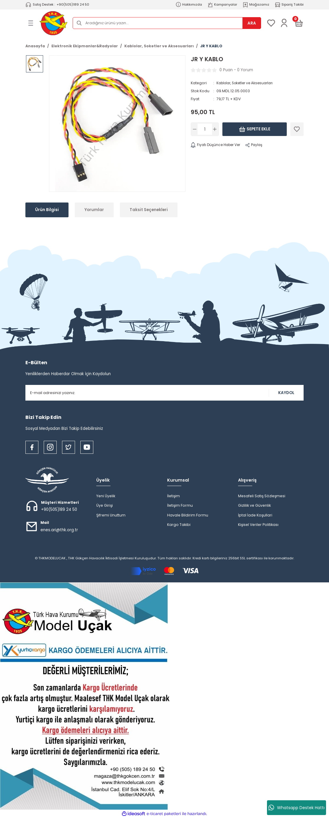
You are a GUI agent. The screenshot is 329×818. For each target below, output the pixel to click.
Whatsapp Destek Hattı (296, 807)
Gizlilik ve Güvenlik (254, 505)
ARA (251, 23)
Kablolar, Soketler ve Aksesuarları (247, 82)
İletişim (173, 495)
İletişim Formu (180, 505)
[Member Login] (284, 23)
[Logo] (53, 23)
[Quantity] (205, 129)
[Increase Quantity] (215, 129)
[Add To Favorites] (297, 129)
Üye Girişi (104, 505)
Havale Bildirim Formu (187, 515)
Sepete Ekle (254, 129)
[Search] (167, 23)
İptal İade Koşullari (255, 515)
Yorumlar (94, 210)
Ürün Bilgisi (47, 210)
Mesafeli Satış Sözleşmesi (261, 495)
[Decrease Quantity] (195, 129)
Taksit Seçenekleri (149, 210)
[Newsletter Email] (164, 393)
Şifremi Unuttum (111, 515)
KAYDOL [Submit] (286, 393)
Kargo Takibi (178, 524)
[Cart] (299, 23)
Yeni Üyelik (105, 495)
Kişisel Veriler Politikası (258, 524)
